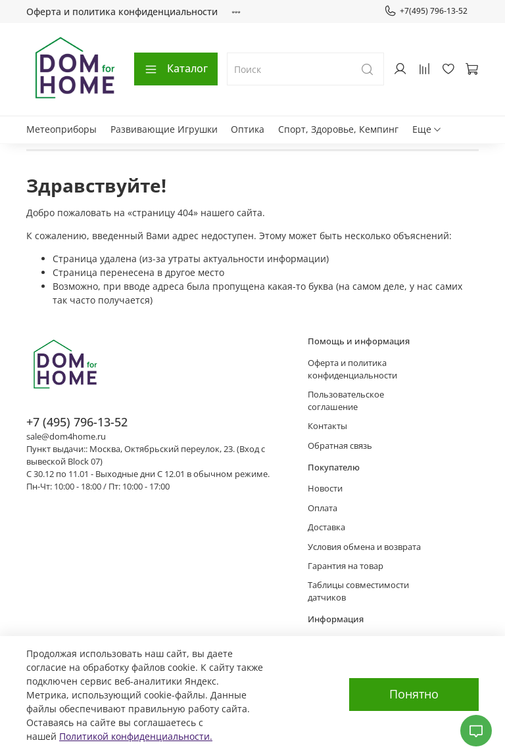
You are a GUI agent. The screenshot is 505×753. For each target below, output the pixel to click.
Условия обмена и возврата (364, 547)
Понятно (414, 694)
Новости (325, 488)
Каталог (176, 68)
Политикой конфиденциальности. (135, 736)
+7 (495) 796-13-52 (77, 422)
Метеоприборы (61, 129)
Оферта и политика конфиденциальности (122, 11)
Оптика (247, 129)
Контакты (327, 426)
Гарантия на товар (345, 566)
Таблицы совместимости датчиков (358, 591)
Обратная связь (340, 445)
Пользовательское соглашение (346, 401)
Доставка (326, 527)
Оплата (322, 508)
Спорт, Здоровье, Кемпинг (338, 129)
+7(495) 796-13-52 (426, 11)
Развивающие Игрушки (164, 129)
